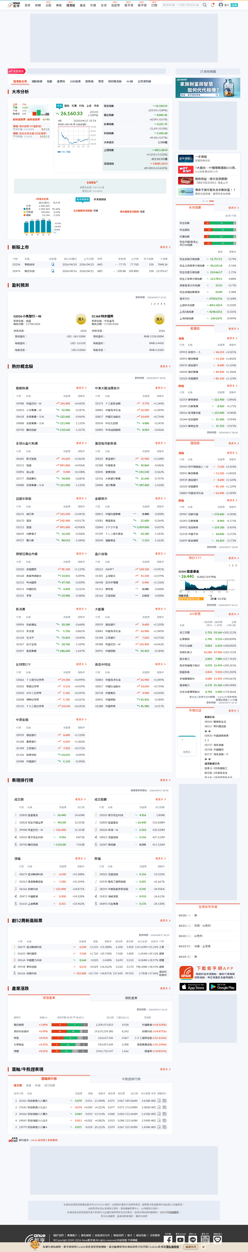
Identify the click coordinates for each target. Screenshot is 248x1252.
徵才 (129, 1235)
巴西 (197, 925)
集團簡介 (72, 1235)
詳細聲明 (174, 1212)
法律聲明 (155, 1235)
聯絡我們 (119, 1235)
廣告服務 (86, 1235)
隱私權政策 (172, 1246)
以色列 (206, 925)
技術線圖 (210, 71)
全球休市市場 (208, 907)
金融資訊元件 (102, 1235)
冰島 (197, 946)
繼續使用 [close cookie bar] (190, 1247)
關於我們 (58, 1235)
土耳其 (206, 946)
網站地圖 (141, 1235)
